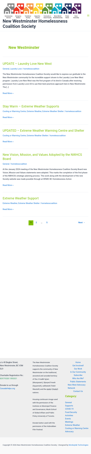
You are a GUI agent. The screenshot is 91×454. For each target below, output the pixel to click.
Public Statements (78, 381)
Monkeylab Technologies (78, 445)
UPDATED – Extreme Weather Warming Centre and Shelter (43, 130)
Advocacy (69, 431)
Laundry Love (16, 69)
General (6, 69)
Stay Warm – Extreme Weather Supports (31, 106)
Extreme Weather (34, 111)
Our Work (78, 369)
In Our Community (78, 372)
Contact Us (78, 391)
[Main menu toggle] (88, 15)
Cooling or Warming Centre (14, 111)
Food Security (71, 412)
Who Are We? (78, 378)
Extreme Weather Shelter (53, 111)
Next (81, 222)
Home (78, 362)
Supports (69, 405)
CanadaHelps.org (7, 388)
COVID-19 (69, 409)
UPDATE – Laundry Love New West (27, 64)
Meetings (69, 422)
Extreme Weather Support (21, 198)
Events (68, 418)
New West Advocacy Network (76, 386)
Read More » (8, 93)
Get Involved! (78, 365)
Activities (69, 415)
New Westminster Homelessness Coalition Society (35, 24)
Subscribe (78, 375)
